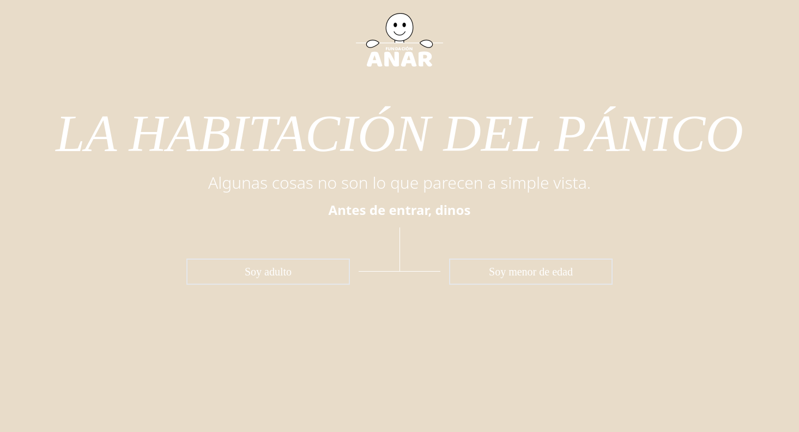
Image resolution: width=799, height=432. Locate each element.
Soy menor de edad (531, 272)
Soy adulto (268, 272)
